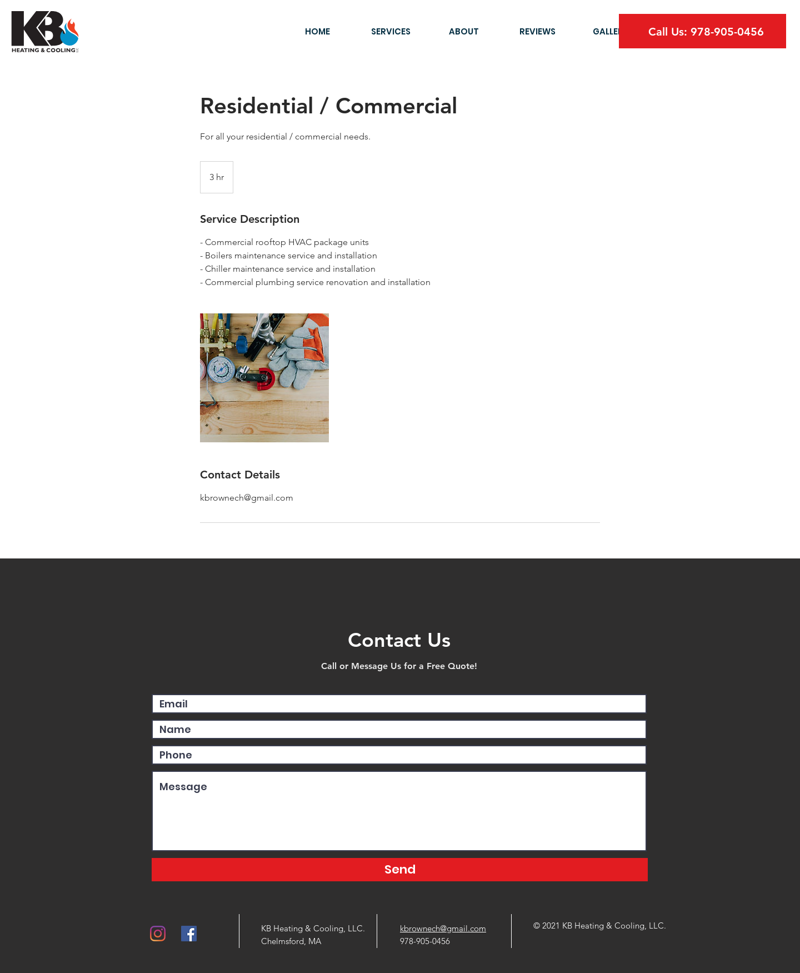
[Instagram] (158, 933)
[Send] (400, 869)
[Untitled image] (264, 377)
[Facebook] (189, 933)
